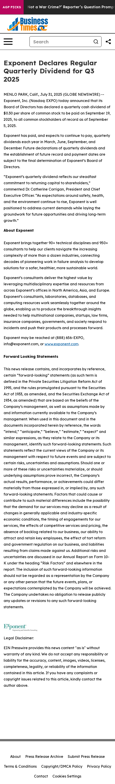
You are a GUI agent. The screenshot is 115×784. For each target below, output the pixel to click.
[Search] (60, 41)
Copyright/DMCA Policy (61, 766)
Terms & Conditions (20, 766)
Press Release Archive (44, 756)
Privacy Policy (99, 766)
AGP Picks (12, 7)
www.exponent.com (61, 344)
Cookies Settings (66, 776)
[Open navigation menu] (8, 41)
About (15, 756)
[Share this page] (108, 41)
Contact (41, 776)
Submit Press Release (86, 756)
